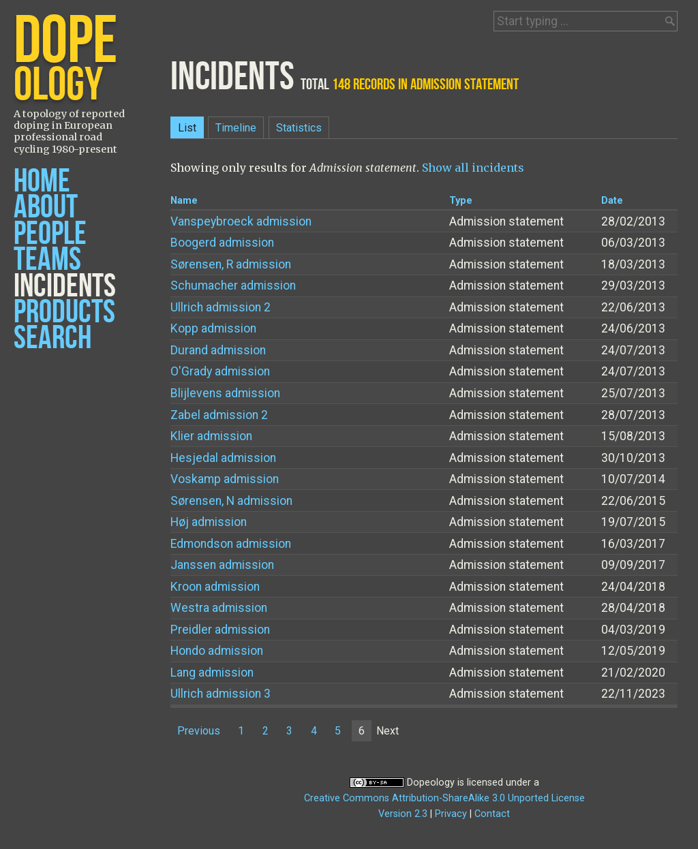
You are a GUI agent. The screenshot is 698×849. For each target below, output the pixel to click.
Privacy (451, 814)
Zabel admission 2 (219, 415)
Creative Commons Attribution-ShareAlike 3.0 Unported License (444, 798)
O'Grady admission (220, 371)
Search (52, 338)
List (187, 127)
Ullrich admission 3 (220, 693)
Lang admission (212, 672)
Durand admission (218, 350)
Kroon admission (215, 586)
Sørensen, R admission (230, 264)
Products (64, 312)
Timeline (235, 127)
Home (42, 181)
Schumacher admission (233, 285)
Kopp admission (213, 328)
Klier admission (211, 436)
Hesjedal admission (223, 458)
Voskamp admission (224, 479)
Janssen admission (222, 565)
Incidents (65, 286)
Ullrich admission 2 (220, 307)
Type (460, 200)
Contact (492, 814)
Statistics (299, 127)
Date (612, 200)
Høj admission (208, 522)
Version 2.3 (402, 814)
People (50, 234)
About (46, 207)
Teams (47, 260)
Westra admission (218, 608)
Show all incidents (473, 167)
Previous (198, 730)
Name (184, 200)
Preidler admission (220, 629)
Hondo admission (216, 651)
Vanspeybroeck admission (241, 221)
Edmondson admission (230, 544)
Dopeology (431, 782)
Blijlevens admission (225, 393)
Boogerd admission (222, 242)
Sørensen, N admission (231, 501)
